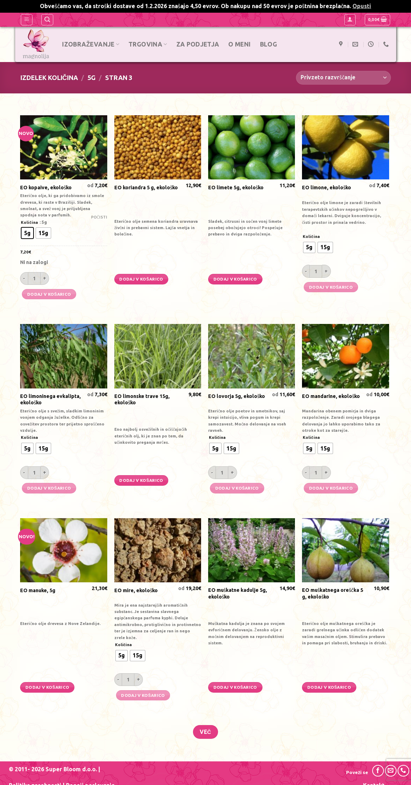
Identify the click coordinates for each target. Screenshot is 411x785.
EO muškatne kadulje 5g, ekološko (237, 593)
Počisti (99, 217)
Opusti (361, 6)
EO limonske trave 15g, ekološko (142, 399)
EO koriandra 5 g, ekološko (146, 187)
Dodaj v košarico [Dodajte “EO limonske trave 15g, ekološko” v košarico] (141, 480)
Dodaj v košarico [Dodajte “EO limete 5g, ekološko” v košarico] (235, 279)
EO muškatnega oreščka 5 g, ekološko (332, 593)
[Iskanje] (47, 19)
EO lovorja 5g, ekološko (236, 396)
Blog (268, 44)
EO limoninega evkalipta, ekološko (50, 399)
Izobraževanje (91, 44)
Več (205, 732)
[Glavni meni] (26, 19)
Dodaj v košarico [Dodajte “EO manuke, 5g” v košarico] (47, 687)
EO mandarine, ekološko (331, 396)
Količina (29, 222)
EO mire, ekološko (136, 590)
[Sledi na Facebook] (378, 771)
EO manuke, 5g (37, 590)
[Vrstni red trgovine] (343, 78)
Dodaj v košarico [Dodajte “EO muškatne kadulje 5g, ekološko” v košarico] (235, 687)
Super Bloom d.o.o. (71, 769)
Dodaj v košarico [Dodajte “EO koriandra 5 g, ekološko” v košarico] (141, 279)
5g (91, 77)
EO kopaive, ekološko (46, 187)
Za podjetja (198, 44)
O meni (240, 44)
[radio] (27, 233)
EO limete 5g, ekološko (236, 187)
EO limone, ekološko (326, 187)
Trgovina (148, 44)
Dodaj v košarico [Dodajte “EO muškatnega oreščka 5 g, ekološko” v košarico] (329, 687)
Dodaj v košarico (49, 294)
